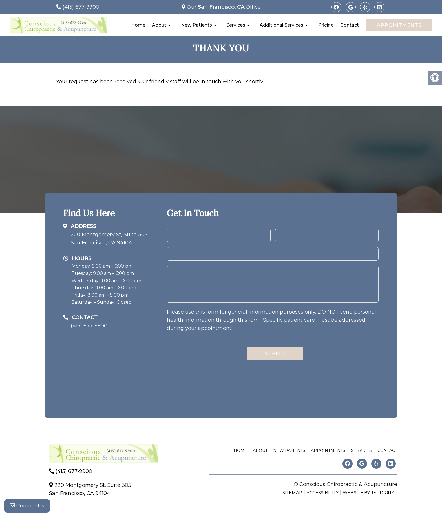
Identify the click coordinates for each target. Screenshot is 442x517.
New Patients (196, 25)
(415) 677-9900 (81, 7)
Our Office (223, 7)
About (159, 25)
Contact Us (27, 506)
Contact (349, 25)
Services (235, 25)
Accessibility (322, 492)
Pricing (326, 25)
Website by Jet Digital (370, 492)
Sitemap (292, 492)
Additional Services (281, 25)
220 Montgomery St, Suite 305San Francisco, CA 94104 (109, 238)
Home (138, 25)
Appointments (399, 25)
